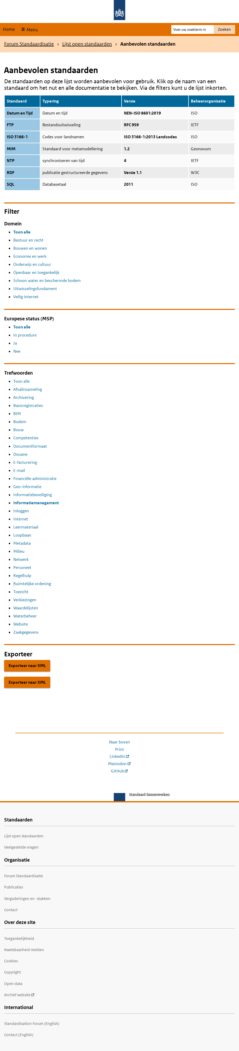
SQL (10, 184)
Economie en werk (29, 256)
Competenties (26, 438)
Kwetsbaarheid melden (24, 949)
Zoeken (224, 29)
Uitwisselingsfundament (35, 288)
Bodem (19, 421)
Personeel (22, 567)
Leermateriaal (25, 527)
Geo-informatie (27, 486)
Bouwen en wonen (30, 248)
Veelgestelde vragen (21, 847)
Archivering (23, 397)
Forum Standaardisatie (29, 44)
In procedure (24, 335)
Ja (15, 343)
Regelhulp (22, 575)
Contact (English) (18, 1034)
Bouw (18, 430)
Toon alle (21, 232)
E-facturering (25, 462)
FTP (10, 125)
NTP (10, 160)
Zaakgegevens (26, 632)
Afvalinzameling (27, 389)
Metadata (22, 543)
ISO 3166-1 (17, 137)
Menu (32, 30)
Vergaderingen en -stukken (27, 898)
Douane (20, 454)
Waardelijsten (25, 608)
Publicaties (13, 887)
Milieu (18, 551)
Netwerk (21, 559)
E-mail (19, 470)
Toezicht (20, 591)
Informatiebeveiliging (32, 494)
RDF (10, 172)
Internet (20, 519)
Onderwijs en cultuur (32, 264)
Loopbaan (22, 535)
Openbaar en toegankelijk (36, 272)
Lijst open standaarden (87, 44)
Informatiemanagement (36, 503)
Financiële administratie (34, 478)
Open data (13, 983)
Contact (10, 909)
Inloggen (21, 511)
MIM (11, 149)
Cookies (11, 960)
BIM (17, 413)
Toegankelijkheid (19, 938)
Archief (19, 994)
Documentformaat (30, 446)
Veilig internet (26, 296)
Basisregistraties (28, 405)
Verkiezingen (24, 600)
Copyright (12, 972)
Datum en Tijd (20, 113)
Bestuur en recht (28, 240)
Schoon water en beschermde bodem (47, 280)
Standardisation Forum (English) (31, 1023)
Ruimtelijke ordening (32, 583)
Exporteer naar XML (27, 665)
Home (9, 29)
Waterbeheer (25, 616)
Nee (16, 351)
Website (20, 624)
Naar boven (119, 742)
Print (119, 749)
